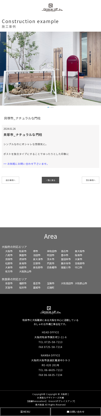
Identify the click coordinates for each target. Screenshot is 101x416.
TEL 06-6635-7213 (50, 370)
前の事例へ (10, 180)
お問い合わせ (75, 411)
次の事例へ (90, 180)
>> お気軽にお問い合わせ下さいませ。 (26, 163)
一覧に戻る (50, 180)
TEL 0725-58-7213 (50, 342)
